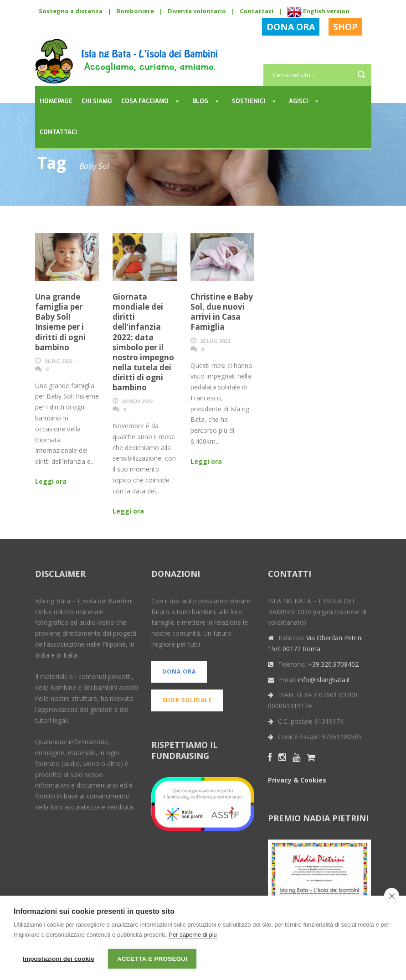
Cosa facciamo (145, 101)
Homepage (56, 101)
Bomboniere (135, 11)
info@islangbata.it (324, 679)
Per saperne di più (193, 934)
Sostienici (248, 101)
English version (318, 11)
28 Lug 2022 (215, 340)
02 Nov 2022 (137, 401)
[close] (391, 895)
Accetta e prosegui (152, 958)
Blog (200, 101)
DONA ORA (291, 27)
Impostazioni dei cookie (58, 958)
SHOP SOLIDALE (187, 700)
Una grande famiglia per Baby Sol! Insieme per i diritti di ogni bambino (60, 321)
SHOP (345, 27)
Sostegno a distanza (71, 11)
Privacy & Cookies (297, 780)
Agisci (298, 101)
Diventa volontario (197, 11)
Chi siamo (97, 101)
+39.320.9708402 (333, 664)
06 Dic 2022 (58, 361)
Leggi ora (51, 481)
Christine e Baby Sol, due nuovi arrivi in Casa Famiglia (221, 311)
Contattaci (256, 11)
